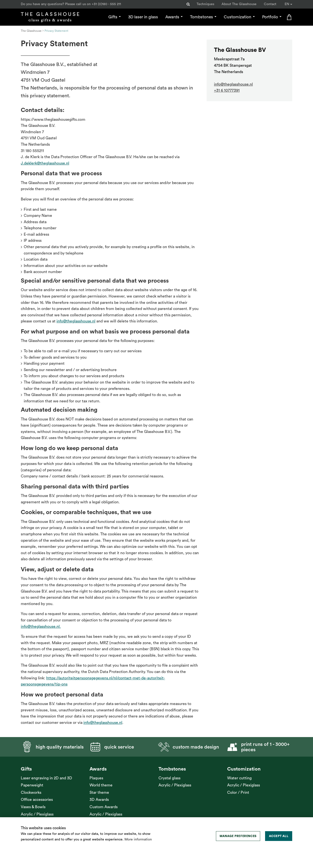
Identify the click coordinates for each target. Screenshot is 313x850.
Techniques (205, 4)
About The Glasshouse (239, 4)
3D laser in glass (143, 17)
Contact (270, 4)
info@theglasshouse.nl (75, 321)
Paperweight (32, 785)
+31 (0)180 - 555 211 (106, 4)
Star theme (99, 793)
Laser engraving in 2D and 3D (46, 778)
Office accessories (37, 800)
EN (288, 4)
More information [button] (138, 839)
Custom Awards (103, 807)
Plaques (96, 778)
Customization (239, 17)
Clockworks (31, 793)
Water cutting (239, 778)
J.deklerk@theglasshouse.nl (45, 163)
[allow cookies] (278, 836)
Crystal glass (169, 778)
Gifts (114, 17)
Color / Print (238, 793)
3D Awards (99, 800)
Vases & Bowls (33, 807)
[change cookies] (238, 836)
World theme (100, 785)
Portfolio (271, 17)
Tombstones (203, 17)
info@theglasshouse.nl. (41, 627)
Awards (174, 17)
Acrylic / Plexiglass (37, 814)
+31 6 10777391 (227, 90)
